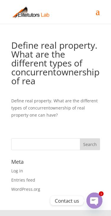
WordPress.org (25, 189)
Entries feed (23, 180)
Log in (17, 171)
